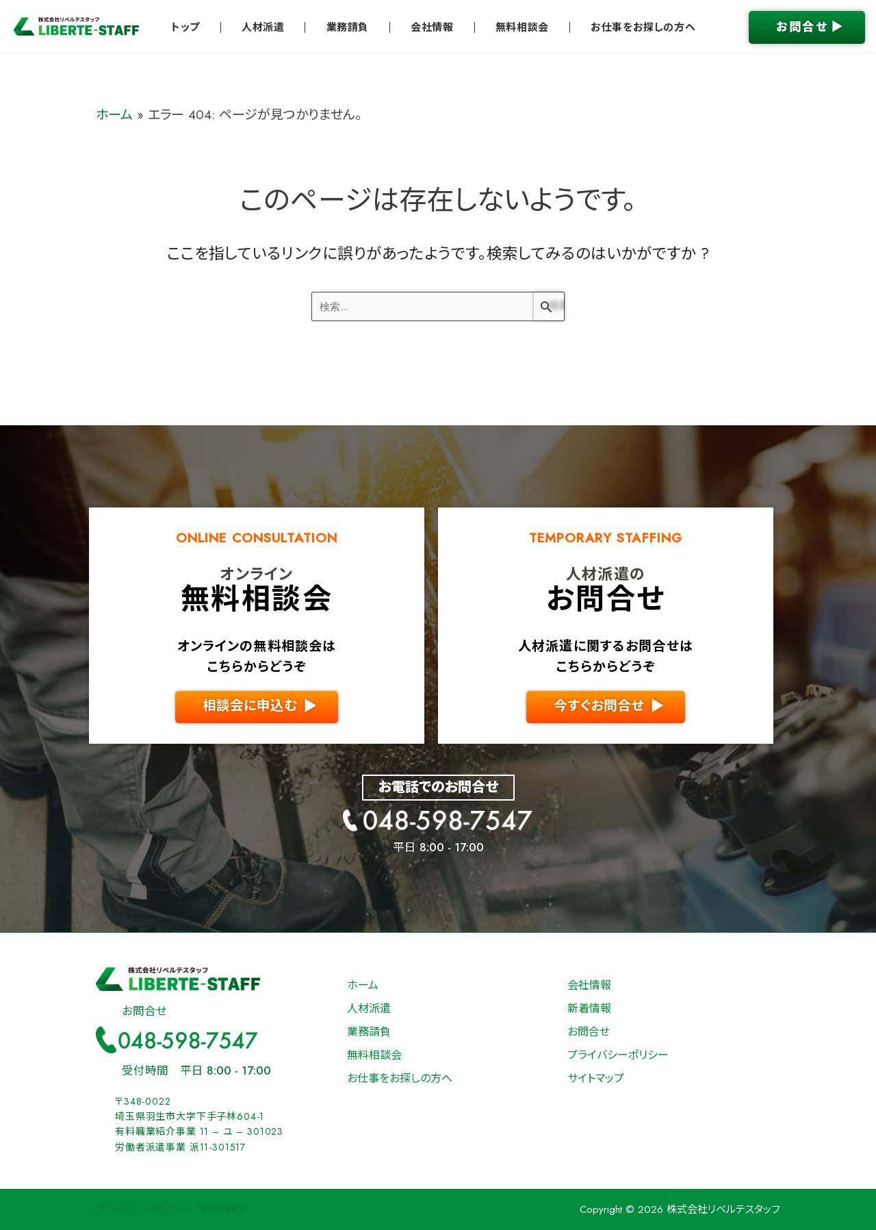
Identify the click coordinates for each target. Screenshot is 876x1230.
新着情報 (589, 1008)
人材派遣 (263, 27)
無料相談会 (522, 27)
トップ (185, 27)
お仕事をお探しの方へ (643, 27)
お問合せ (588, 1032)
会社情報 (432, 27)
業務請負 (347, 27)
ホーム (114, 114)
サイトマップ (595, 1078)
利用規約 (221, 1209)
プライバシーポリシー (618, 1055)
